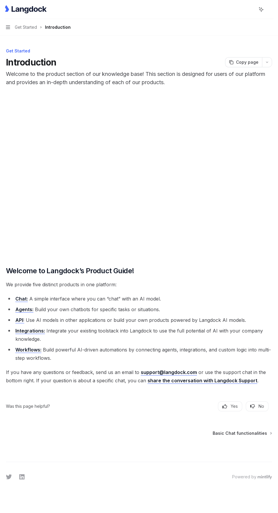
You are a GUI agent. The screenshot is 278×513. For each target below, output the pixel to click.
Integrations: (30, 331)
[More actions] (270, 9)
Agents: (24, 309)
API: (19, 320)
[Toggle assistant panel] (261, 9)
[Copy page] (243, 62)
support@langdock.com (169, 372)
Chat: (21, 299)
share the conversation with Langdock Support (202, 380)
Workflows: (28, 350)
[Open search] (250, 9)
